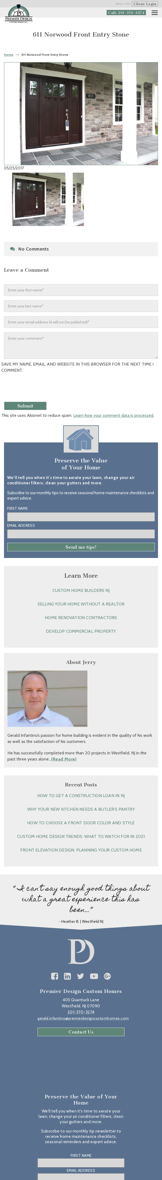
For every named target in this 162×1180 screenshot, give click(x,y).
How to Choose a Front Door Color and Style (81, 822)
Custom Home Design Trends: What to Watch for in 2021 (81, 836)
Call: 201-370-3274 (126, 13)
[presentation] (41, 389)
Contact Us (81, 1032)
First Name (17, 508)
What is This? (123, 3)
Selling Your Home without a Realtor (81, 604)
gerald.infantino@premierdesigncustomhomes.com (83, 1018)
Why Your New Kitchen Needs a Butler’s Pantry (81, 809)
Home (8, 55)
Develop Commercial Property (81, 631)
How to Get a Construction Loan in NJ (81, 795)
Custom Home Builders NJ (81, 590)
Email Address (21, 525)
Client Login (144, 4)
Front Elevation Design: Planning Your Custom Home (81, 850)
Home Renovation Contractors (81, 617)
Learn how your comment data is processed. (113, 415)
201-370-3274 (81, 1012)
